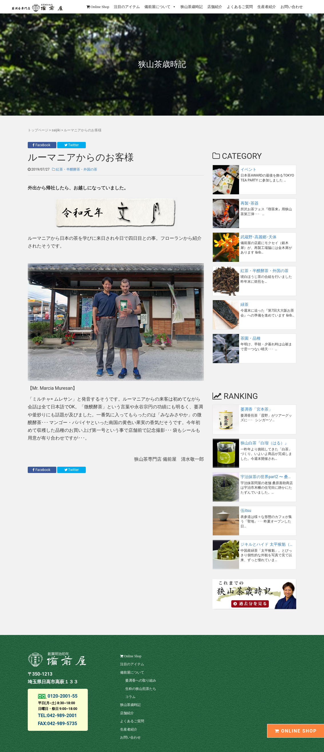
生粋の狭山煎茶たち (140, 689)
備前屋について (160, 7)
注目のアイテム (127, 7)
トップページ (38, 130)
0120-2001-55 (62, 696)
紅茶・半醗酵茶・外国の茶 (74, 169)
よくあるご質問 (240, 7)
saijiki (56, 130)
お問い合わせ (292, 7)
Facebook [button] (42, 145)
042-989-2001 (62, 715)
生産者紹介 (266, 7)
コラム (130, 697)
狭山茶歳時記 (191, 7)
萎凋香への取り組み (140, 680)
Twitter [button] (71, 145)
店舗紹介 (214, 7)
